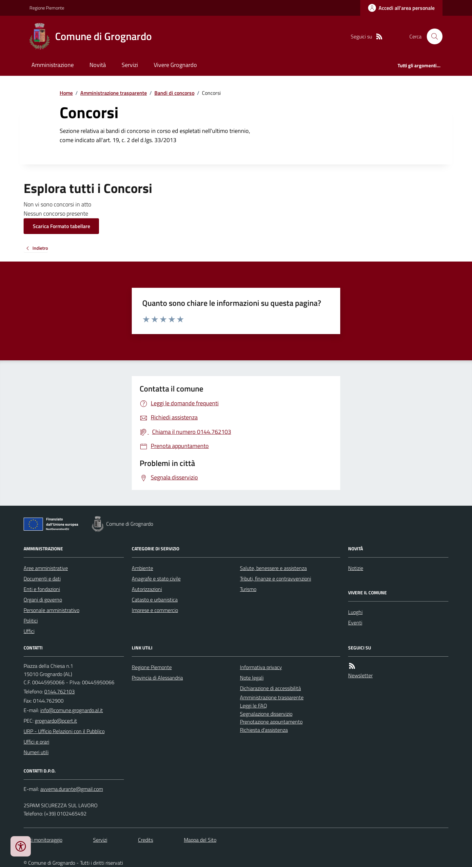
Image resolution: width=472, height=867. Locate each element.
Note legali (252, 678)
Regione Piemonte (47, 7)
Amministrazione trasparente (113, 93)
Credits (145, 840)
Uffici (29, 631)
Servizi (130, 64)
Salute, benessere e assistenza (273, 568)
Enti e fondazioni (42, 589)
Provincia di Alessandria (157, 678)
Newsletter (360, 675)
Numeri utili (36, 752)
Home (66, 93)
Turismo (248, 589)
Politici (31, 620)
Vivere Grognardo (175, 64)
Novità (97, 64)
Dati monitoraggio (43, 840)
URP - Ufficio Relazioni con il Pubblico (64, 731)
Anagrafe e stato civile (156, 578)
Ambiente (142, 568)
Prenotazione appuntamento (271, 722)
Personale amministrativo (51, 610)
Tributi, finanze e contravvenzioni (275, 578)
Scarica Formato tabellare (61, 226)
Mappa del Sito (200, 840)
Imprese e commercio (155, 610)
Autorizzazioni (147, 589)
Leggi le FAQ (253, 705)
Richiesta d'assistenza (264, 730)
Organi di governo (43, 599)
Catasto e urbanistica (155, 599)
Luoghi (355, 612)
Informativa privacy (261, 667)
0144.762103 (59, 691)
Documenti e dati (42, 578)
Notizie (355, 568)
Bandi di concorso (174, 93)
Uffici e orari (36, 742)
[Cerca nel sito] (432, 36)
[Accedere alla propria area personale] (401, 8)
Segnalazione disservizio (266, 714)
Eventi (355, 622)
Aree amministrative (46, 568)
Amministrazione (52, 64)
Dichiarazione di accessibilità (270, 688)
